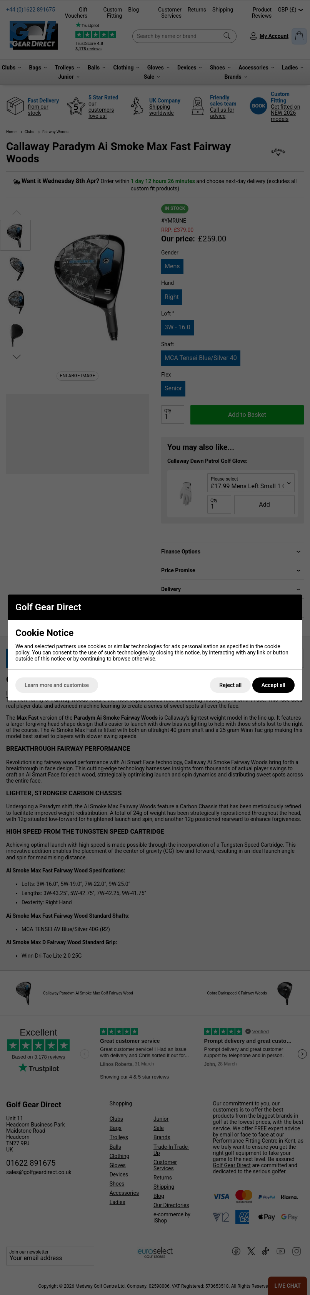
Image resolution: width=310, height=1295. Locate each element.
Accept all (273, 685)
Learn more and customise (57, 685)
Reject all (230, 685)
